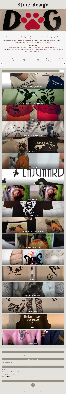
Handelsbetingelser (7, 362)
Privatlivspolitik (25, 391)
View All (62, 71)
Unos (34, 391)
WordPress (42, 391)
